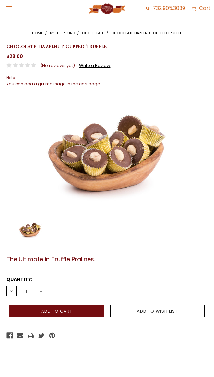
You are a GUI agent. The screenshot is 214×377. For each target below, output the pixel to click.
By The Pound (62, 33)
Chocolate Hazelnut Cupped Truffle (146, 33)
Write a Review (94, 65)
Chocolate (93, 33)
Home (37, 33)
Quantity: (19, 279)
